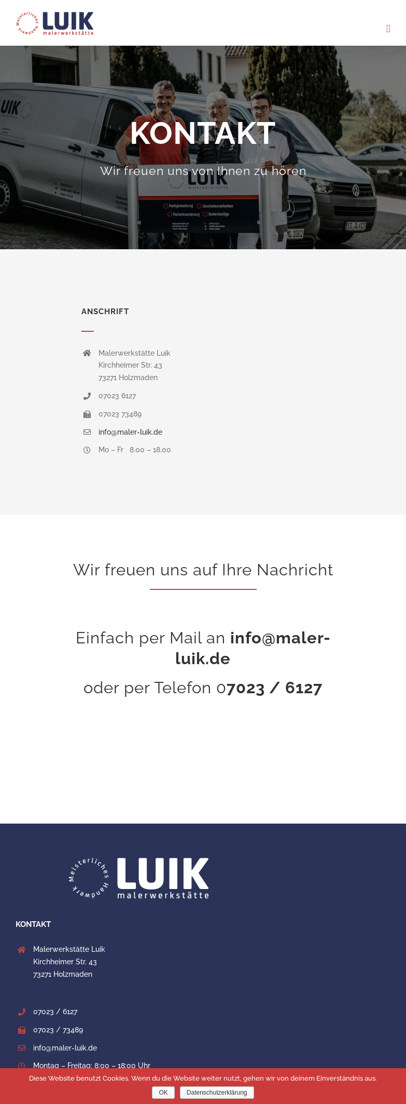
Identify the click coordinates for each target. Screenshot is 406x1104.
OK (163, 1092)
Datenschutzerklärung (217, 1092)
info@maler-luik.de (130, 432)
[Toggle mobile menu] (388, 28)
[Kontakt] (203, 147)
